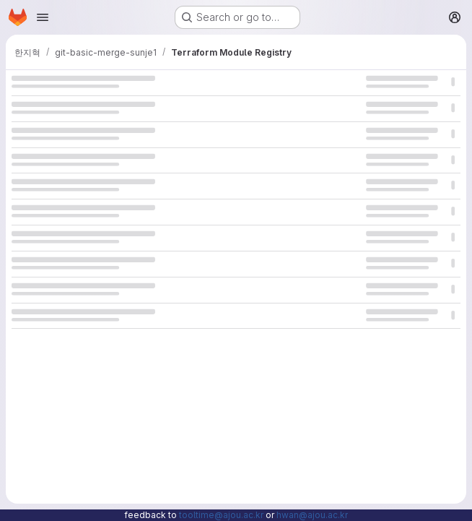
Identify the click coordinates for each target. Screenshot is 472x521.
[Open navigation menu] (42, 17)
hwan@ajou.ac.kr (312, 514)
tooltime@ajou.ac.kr (221, 514)
